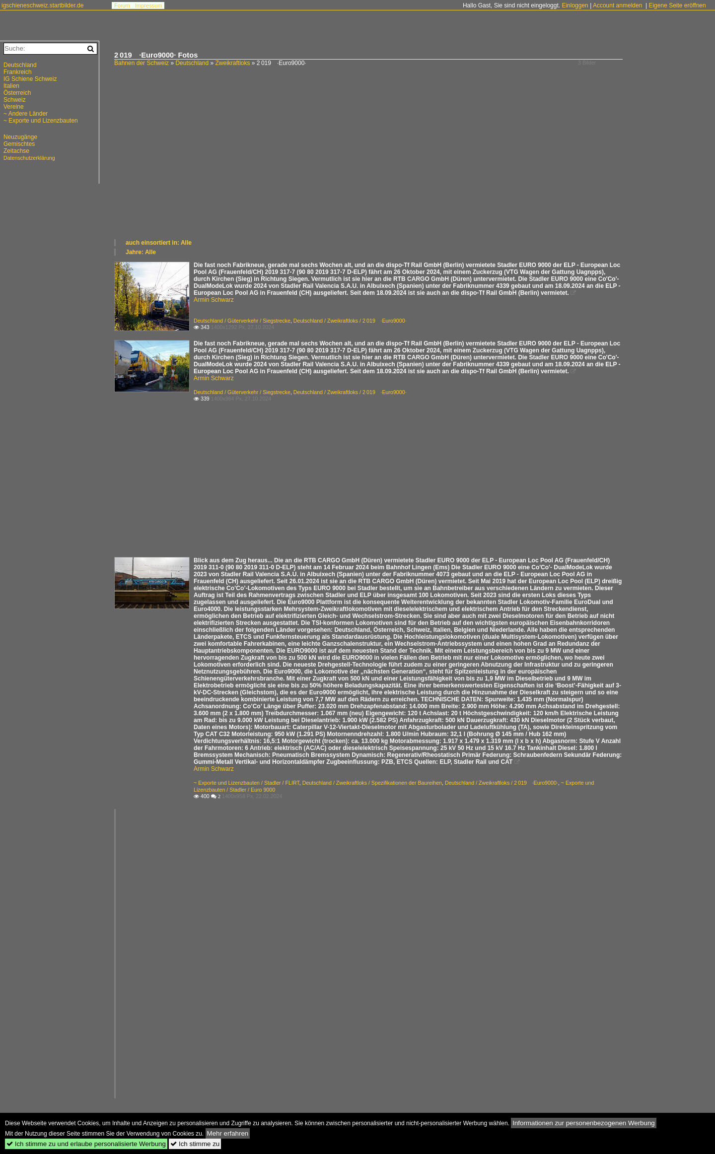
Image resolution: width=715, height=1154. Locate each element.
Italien (11, 85)
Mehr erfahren (228, 1133)
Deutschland (192, 63)
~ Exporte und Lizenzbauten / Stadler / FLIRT (246, 783)
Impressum (148, 5)
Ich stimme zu (194, 1144)
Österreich (17, 92)
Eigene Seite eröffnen (677, 5)
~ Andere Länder (25, 113)
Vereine (13, 106)
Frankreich (17, 71)
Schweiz (14, 99)
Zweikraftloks (232, 63)
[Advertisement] (409, 163)
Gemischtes (19, 143)
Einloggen (575, 5)
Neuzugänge (20, 137)
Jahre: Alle (141, 252)
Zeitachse (16, 150)
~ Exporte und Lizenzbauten (40, 120)
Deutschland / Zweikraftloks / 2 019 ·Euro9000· (350, 321)
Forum (122, 5)
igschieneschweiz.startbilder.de (42, 5)
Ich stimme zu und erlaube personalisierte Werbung (86, 1144)
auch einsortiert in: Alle (159, 242)
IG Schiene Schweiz (30, 78)
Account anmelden (617, 5)
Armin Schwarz (214, 299)
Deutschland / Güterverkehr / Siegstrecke (242, 321)
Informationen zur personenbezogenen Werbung (583, 1123)
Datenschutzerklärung (29, 158)
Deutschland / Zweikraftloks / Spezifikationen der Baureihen (372, 783)
